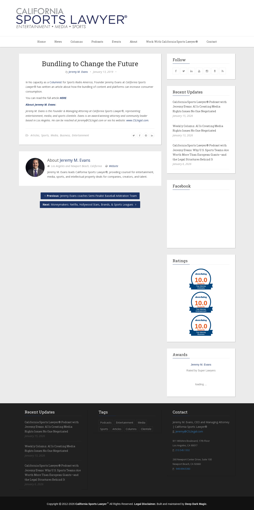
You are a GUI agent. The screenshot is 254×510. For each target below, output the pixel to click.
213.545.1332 (182, 450)
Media (54, 135)
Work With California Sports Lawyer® (172, 41)
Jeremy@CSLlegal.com (189, 431)
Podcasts (97, 41)
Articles (35, 135)
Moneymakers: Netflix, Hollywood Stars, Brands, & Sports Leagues (90, 204)
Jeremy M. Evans (78, 72)
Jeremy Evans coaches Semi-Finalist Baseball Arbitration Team (90, 196)
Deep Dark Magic (195, 503)
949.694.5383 (183, 468)
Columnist (56, 82)
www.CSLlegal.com (137, 120)
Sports (45, 135)
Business (65, 135)
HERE (63, 98)
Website (113, 166)
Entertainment (80, 135)
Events (116, 41)
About (133, 41)
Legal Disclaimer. (145, 503)
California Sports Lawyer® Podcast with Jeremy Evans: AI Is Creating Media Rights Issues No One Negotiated (200, 106)
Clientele (146, 429)
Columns (77, 41)
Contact (212, 41)
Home (41, 41)
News (58, 41)
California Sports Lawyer (91, 503)
